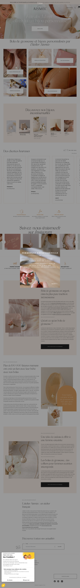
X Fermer (40, 3)
